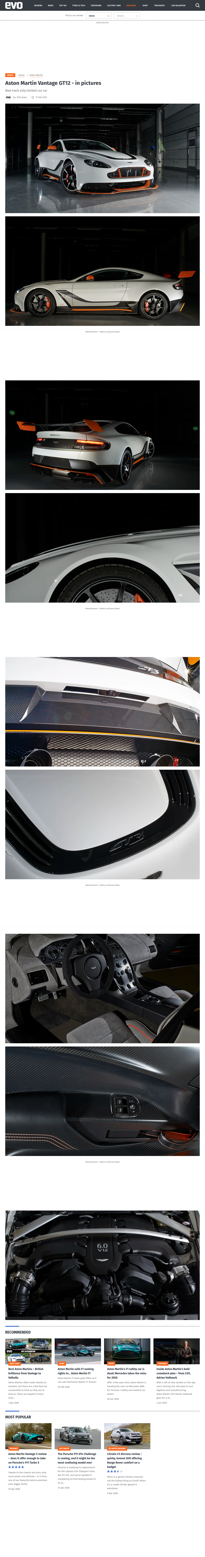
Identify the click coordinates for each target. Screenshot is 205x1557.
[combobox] (87, 15)
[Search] (198, 5)
